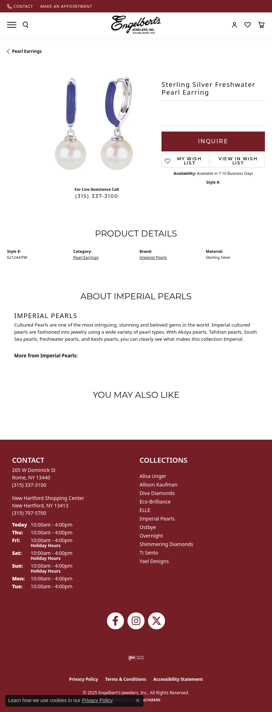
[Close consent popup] (138, 701)
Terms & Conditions (125, 679)
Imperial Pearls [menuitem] (157, 518)
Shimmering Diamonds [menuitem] (166, 544)
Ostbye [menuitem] (148, 527)
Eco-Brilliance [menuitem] (155, 501)
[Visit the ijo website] (136, 657)
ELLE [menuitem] (145, 510)
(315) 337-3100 (96, 196)
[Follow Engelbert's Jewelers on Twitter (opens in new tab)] (156, 620)
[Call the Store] (29, 485)
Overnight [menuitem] (151, 535)
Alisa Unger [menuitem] (153, 476)
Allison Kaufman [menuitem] (158, 484)
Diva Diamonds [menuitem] (157, 493)
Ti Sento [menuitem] (149, 552)
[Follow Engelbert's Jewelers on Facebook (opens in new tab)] (115, 620)
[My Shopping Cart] (261, 25)
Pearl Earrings (27, 51)
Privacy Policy (83, 679)
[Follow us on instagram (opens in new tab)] (136, 620)
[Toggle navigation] (11, 25)
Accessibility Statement (178, 679)
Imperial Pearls (153, 257)
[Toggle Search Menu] (25, 25)
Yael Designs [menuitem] (154, 561)
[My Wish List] (247, 25)
